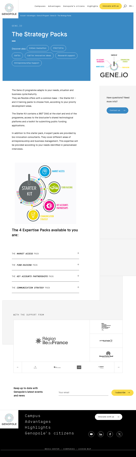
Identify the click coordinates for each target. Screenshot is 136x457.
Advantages (54, 6)
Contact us (117, 110)
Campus (33, 416)
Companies (69, 449)
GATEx (17, 56)
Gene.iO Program (43, 16)
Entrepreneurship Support (26, 63)
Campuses (40, 6)
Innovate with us (111, 6)
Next (118, 367)
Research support (66, 56)
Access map (84, 449)
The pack (45, 253)
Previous (18, 367)
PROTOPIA (58, 48)
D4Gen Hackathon (37, 48)
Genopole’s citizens (74, 6)
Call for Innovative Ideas (39, 56)
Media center (52, 449)
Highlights (92, 6)
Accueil (23, 16)
